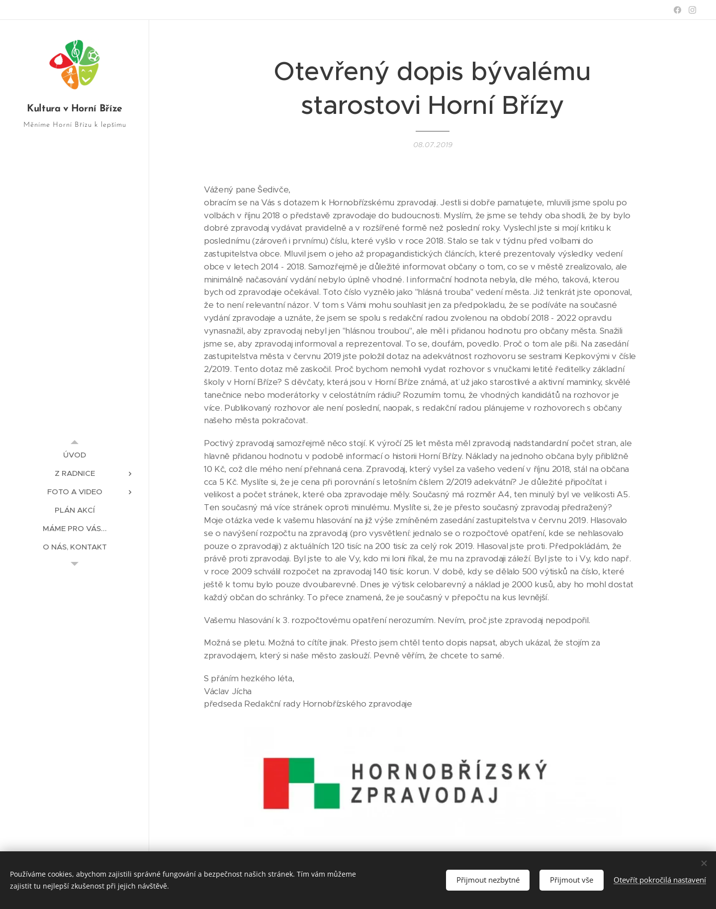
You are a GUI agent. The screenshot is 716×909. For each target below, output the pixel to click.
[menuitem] (74, 454)
